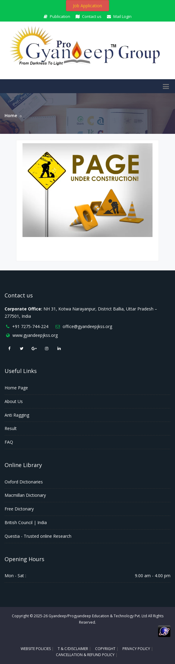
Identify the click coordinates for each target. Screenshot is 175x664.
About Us (14, 401)
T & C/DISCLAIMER (73, 648)
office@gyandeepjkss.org (87, 326)
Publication (57, 16)
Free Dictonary (19, 509)
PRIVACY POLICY (136, 648)
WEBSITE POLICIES (36, 648)
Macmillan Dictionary (25, 495)
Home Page (16, 388)
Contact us (88, 16)
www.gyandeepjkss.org (35, 335)
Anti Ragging (17, 415)
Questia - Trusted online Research (38, 536)
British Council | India (26, 522)
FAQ (9, 442)
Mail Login (119, 16)
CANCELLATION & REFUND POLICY (85, 654)
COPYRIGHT (105, 648)
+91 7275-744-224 (30, 326)
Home (11, 115)
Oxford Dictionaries (24, 482)
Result (11, 428)
